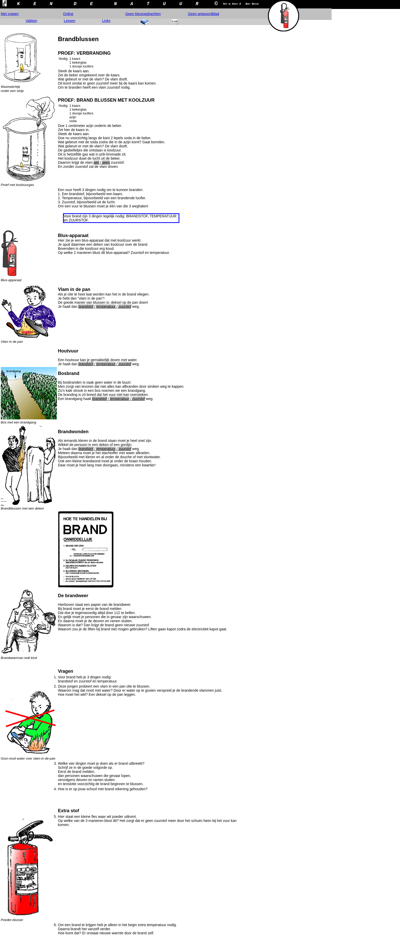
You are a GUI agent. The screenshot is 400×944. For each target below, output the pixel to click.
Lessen (69, 21)
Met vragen (10, 14)
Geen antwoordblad (203, 14)
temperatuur (105, 306)
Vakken (31, 21)
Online (68, 14)
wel (96, 162)
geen (106, 162)
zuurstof (124, 306)
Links (106, 21)
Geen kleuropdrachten (143, 14)
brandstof (85, 306)
